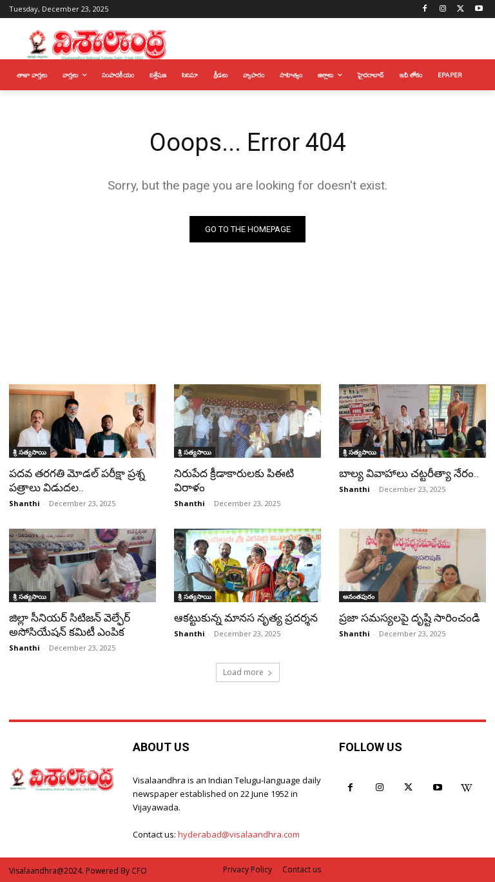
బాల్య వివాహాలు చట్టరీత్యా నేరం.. (409, 473)
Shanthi (24, 503)
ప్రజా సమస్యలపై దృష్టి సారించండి (409, 617)
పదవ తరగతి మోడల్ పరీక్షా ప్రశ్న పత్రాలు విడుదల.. (76, 480)
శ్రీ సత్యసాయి (29, 451)
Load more (248, 672)
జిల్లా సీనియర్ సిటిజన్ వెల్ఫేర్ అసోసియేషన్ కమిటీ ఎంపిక (69, 624)
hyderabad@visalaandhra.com (239, 834)
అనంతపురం (358, 596)
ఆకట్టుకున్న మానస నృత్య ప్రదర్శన (245, 617)
